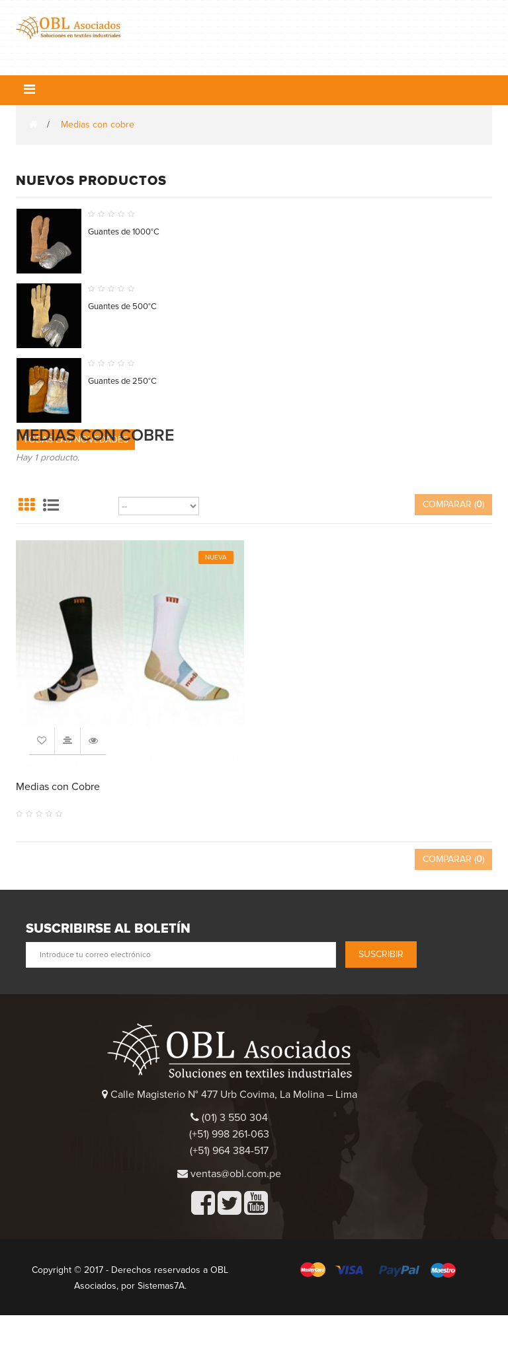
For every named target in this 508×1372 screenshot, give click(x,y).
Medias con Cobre (58, 843)
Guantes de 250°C (122, 381)
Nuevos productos (91, 181)
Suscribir (381, 1011)
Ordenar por (90, 562)
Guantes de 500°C (122, 306)
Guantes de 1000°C (123, 232)
